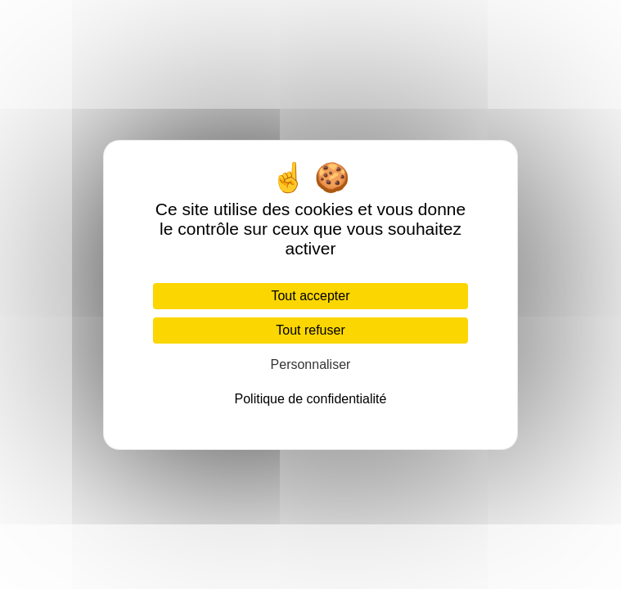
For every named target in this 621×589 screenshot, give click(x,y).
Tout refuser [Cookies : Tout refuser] (310, 330)
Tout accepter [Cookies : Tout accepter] (310, 296)
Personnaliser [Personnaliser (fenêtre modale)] (311, 364)
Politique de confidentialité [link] (311, 399)
